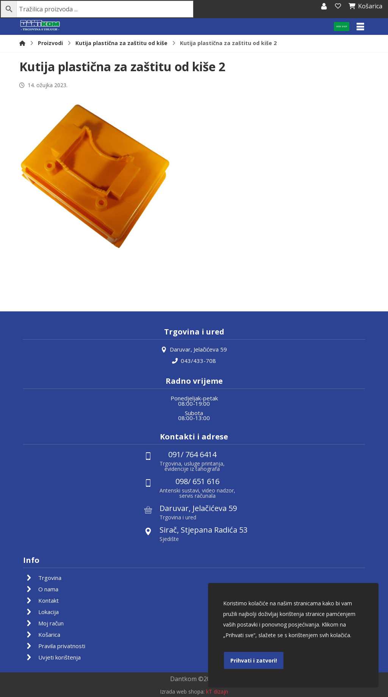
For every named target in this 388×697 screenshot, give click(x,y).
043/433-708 (194, 360)
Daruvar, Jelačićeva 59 (194, 349)
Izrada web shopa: (182, 691)
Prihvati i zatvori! (253, 660)
